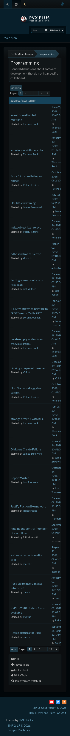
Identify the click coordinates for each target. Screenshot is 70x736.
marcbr (27, 563)
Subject (15, 100)
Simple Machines (19, 730)
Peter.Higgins (30, 185)
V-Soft (26, 372)
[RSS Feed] (64, 702)
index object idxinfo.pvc (26, 227)
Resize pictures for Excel (26, 632)
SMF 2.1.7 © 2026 (18, 725)
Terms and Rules (45, 712)
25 (42, 93)
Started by (28, 100)
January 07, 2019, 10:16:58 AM (57, 585)
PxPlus (27, 616)
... (36, 93)
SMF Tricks (26, 720)
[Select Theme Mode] (25, 4)
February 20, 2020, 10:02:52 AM (57, 414)
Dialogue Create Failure (26, 449)
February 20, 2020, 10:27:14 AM (57, 308)
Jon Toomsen (30, 482)
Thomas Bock (30, 124)
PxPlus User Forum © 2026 (49, 707)
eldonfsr (28, 258)
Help (32, 712)
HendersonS (30, 510)
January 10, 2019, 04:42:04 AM (57, 145)
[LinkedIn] (58, 702)
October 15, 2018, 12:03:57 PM (57, 475)
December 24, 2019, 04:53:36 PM (59, 225)
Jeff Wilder (29, 288)
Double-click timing (23, 203)
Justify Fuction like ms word (28, 506)
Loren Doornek (32, 317)
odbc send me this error (26, 254)
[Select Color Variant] (62, 4)
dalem (26, 592)
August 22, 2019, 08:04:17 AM (57, 555)
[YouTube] (51, 702)
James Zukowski (32, 207)
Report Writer (20, 478)
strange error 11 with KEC (27, 419)
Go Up (14, 649)
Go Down (16, 88)
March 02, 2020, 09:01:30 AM (57, 251)
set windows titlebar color (27, 150)
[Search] (46, 30)
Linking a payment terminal (28, 368)
